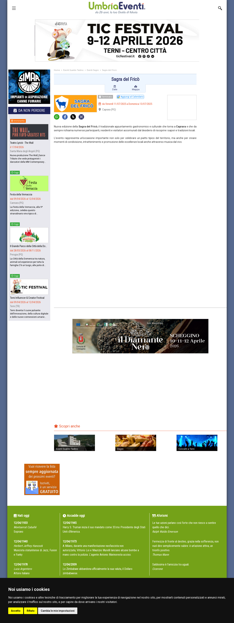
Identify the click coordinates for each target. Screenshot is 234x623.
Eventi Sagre (93, 70)
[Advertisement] (213, 127)
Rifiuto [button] (31, 610)
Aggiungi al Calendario (130, 96)
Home (57, 70)
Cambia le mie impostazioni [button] (58, 610)
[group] (146, 40)
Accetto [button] (15, 610)
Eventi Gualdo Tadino (73, 70)
